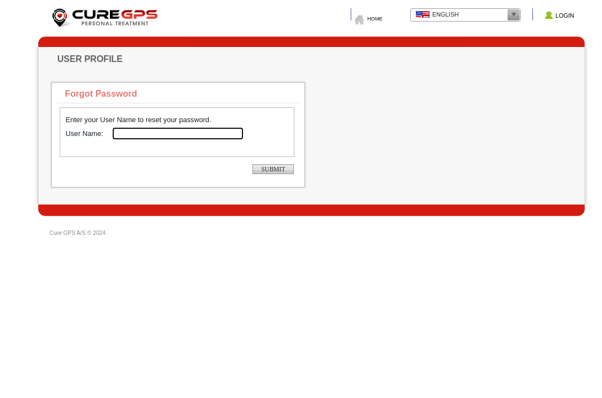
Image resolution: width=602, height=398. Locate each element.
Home (375, 19)
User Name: (84, 133)
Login (565, 15)
